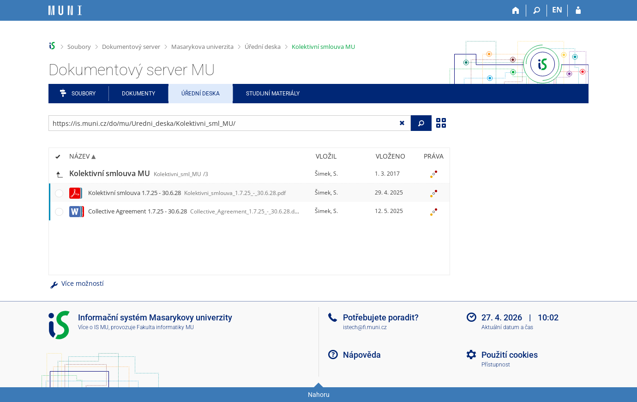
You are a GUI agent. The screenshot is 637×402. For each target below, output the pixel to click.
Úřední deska (263, 46)
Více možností (76, 283)
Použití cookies (509, 355)
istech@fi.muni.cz (365, 327)
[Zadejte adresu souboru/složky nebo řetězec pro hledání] (229, 123)
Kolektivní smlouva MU (323, 46)
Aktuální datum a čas (507, 327)
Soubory (79, 46)
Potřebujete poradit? (381, 317)
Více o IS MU (93, 327)
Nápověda (362, 355)
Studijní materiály (273, 93)
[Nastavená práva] (433, 174)
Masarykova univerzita (202, 46)
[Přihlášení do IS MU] (578, 11)
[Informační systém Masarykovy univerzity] (65, 10)
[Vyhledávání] (536, 11)
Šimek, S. (326, 173)
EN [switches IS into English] (557, 10)
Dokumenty (138, 93)
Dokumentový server (131, 46)
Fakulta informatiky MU (165, 327)
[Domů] (515, 11)
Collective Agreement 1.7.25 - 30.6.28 (195, 211)
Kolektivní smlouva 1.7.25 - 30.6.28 (187, 193)
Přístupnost (495, 364)
